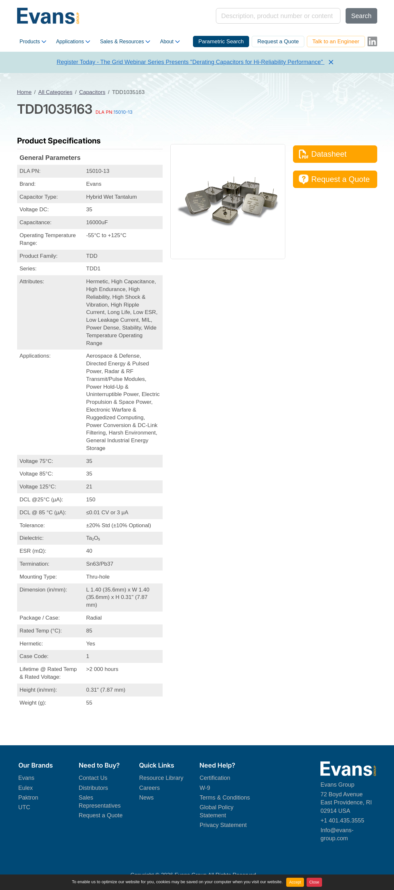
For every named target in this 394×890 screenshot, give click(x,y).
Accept (295, 882)
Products (33, 41)
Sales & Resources (125, 41)
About (170, 41)
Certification (214, 778)
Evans (26, 778)
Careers (149, 788)
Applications (73, 41)
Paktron (28, 797)
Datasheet (322, 154)
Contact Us (93, 778)
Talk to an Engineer (335, 41)
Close (314, 882)
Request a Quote (278, 41)
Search (361, 15)
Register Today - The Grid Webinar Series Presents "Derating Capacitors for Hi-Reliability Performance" (190, 62)
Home (24, 92)
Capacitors (92, 92)
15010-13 (123, 112)
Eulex (25, 788)
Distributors (93, 788)
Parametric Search (221, 41)
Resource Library (161, 778)
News (146, 797)
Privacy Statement (223, 825)
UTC (24, 807)
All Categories (55, 92)
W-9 (204, 788)
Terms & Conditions (224, 797)
